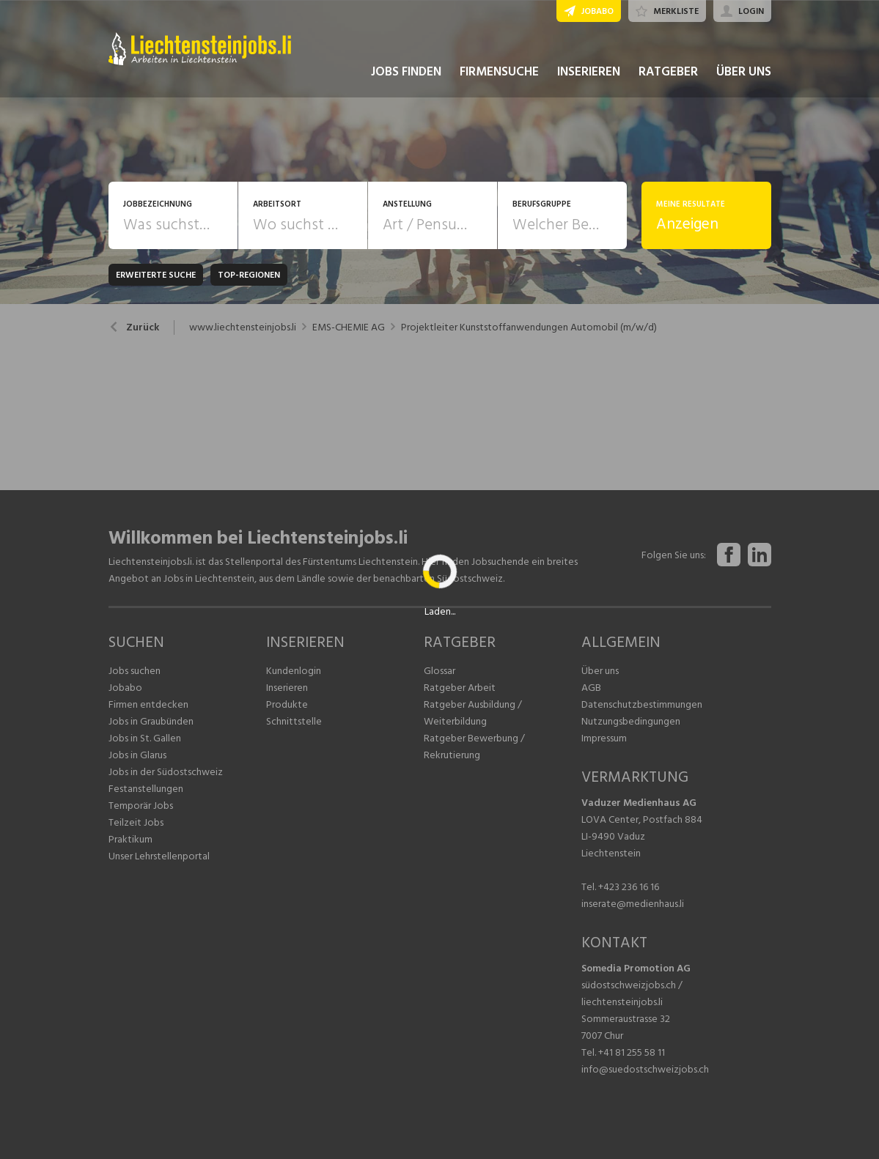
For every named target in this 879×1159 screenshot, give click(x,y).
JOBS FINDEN (406, 72)
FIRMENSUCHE (499, 72)
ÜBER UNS (743, 72)
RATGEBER (668, 72)
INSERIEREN (588, 72)
